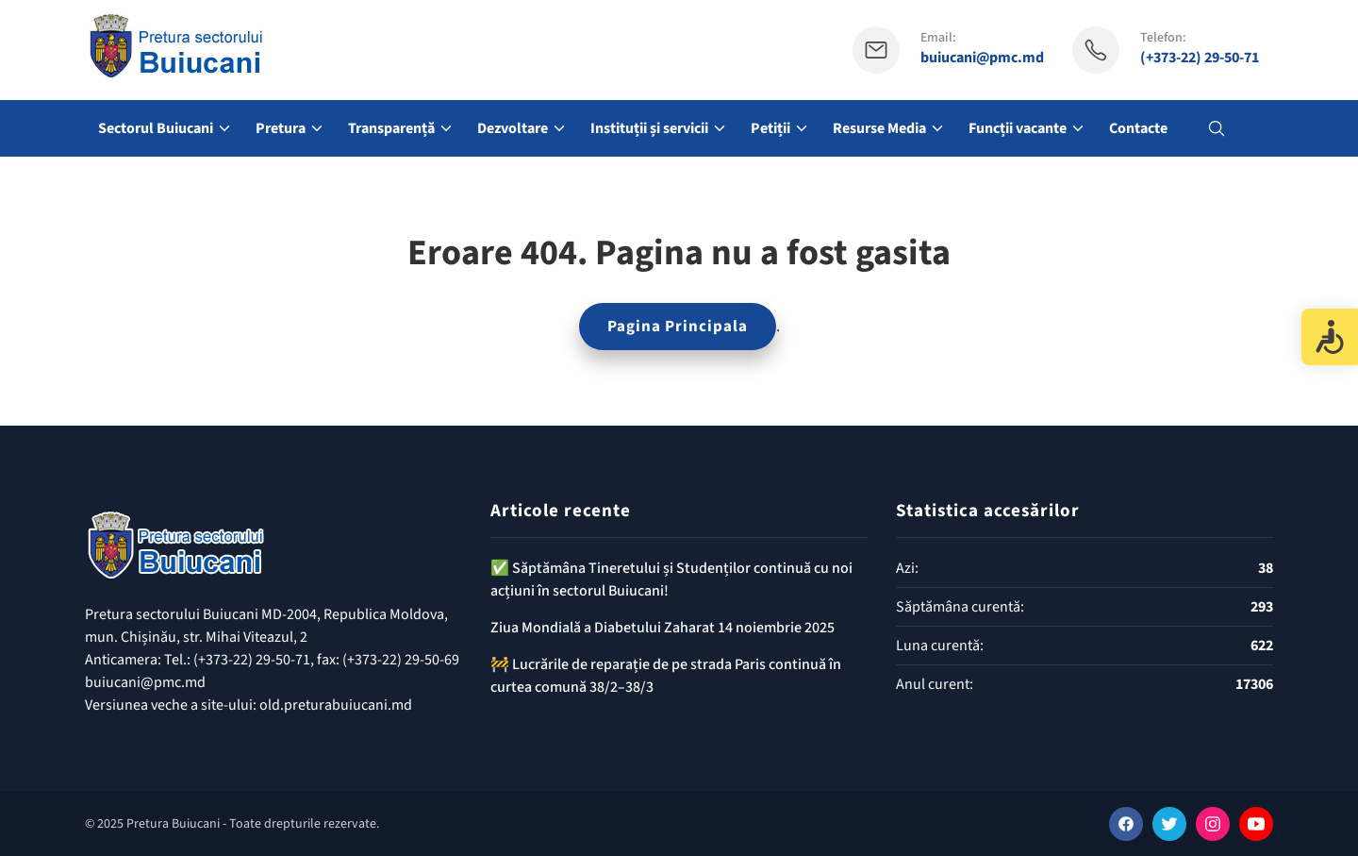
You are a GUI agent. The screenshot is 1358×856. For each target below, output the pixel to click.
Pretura (281, 128)
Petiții (770, 128)
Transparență (391, 128)
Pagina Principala (677, 326)
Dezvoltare (512, 128)
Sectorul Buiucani (155, 128)
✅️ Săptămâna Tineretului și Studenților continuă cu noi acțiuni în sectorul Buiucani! (671, 579)
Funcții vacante (1018, 128)
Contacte (1138, 128)
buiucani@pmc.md (982, 58)
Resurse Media (879, 128)
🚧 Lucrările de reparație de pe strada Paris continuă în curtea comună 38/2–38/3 (665, 675)
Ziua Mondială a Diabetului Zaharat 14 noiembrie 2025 (662, 627)
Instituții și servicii (649, 128)
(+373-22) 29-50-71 (1199, 58)
